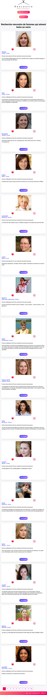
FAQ (27, 693)
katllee (3, 339)
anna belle (4, 667)
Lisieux (3, 53)
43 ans (10, 668)
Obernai (4, 586)
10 (31, 688)
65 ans (8, 135)
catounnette (5, 216)
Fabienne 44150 (6, 380)
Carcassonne (5, 340)
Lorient (3, 94)
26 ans (8, 545)
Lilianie (3, 175)
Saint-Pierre (5, 668)
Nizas (3, 258)
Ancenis (4, 381)
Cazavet (4, 135)
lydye (3, 93)
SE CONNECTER (23, 16)
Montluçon (4, 217)
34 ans (8, 586)
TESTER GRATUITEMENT (23, 12)
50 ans (8, 94)
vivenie (3, 257)
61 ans (7, 258)
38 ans (9, 627)
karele (3, 544)
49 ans (8, 463)
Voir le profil (23, 67)
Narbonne (4, 504)
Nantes (3, 463)
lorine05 (4, 462)
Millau (3, 176)
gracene (4, 626)
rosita (3, 421)
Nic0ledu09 (5, 134)
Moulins (4, 545)
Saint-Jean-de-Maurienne (8, 299)
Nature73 (4, 298)
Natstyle (4, 52)
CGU (30, 693)
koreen (3, 503)
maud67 (4, 585)
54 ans (7, 176)
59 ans (8, 53)
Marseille (4, 627)
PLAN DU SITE (36, 693)
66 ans (10, 217)
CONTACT (43, 693)
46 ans (10, 422)
